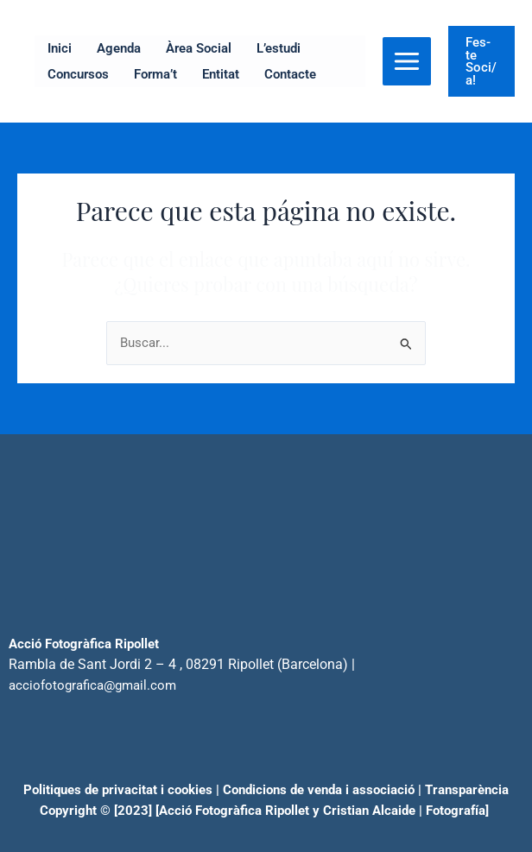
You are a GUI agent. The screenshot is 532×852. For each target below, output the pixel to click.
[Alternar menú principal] (407, 61)
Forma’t (155, 74)
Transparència (467, 790)
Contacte (290, 74)
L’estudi (278, 48)
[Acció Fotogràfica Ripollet (232, 810)
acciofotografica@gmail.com (92, 685)
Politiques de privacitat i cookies (117, 790)
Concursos (78, 74)
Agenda (119, 48)
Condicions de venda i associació (319, 790)
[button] (481, 61)
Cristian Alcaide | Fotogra (397, 810)
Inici (60, 48)
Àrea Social (198, 48)
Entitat (220, 74)
